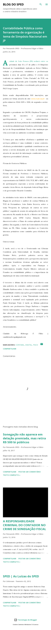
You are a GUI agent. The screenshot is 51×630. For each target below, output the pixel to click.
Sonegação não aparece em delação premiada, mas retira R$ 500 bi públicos (24, 438)
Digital (28, 345)
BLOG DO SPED (13, 4)
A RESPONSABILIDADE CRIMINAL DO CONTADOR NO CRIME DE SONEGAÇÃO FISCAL (24, 525)
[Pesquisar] (40, 4)
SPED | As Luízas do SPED (21, 576)
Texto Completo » (11, 475)
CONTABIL (20, 345)
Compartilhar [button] (9, 349)
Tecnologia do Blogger (25, 620)
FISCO (35, 345)
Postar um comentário (29, 472)
